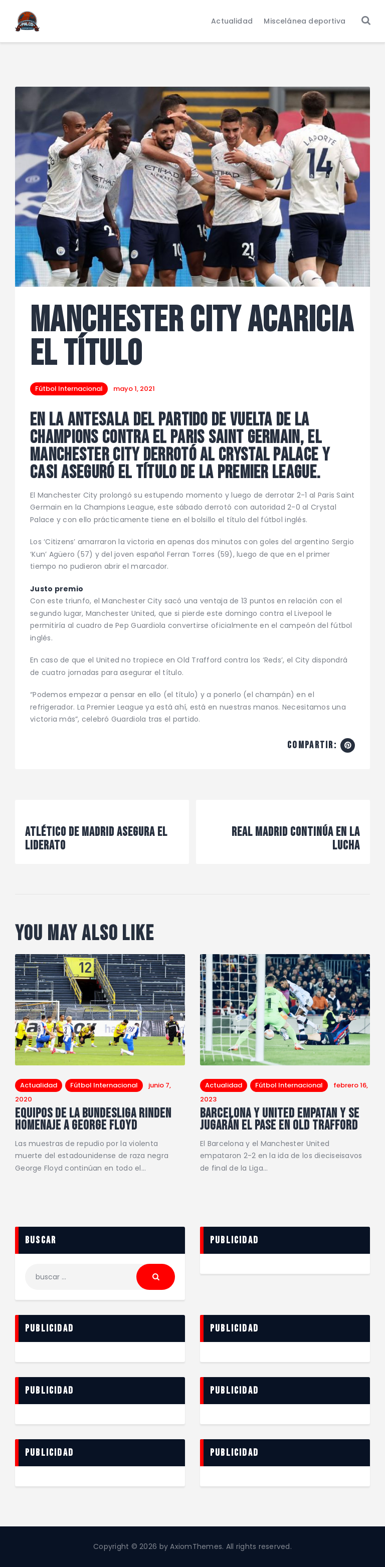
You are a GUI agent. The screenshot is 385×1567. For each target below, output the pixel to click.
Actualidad (38, 1085)
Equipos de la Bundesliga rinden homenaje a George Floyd (93, 1120)
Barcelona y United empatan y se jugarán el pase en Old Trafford (279, 1120)
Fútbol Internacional (69, 388)
